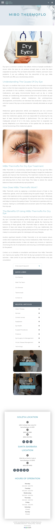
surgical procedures (21, 330)
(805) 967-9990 (27, 465)
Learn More (26, 364)
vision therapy (19, 309)
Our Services (19, 287)
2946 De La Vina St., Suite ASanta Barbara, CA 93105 (27, 459)
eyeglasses (18, 321)
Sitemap (38, 523)
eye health (18, 325)
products (18, 334)
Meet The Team (20, 282)
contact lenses (20, 317)
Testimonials (19, 292)
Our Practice (19, 277)
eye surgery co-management (24, 338)
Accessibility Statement (20, 523)
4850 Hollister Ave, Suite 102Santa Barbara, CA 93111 (27, 426)
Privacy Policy (31, 523)
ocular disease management (24, 342)
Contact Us (18, 298)
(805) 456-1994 (27, 437)
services (17, 313)
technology (19, 346)
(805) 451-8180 (27, 432)
